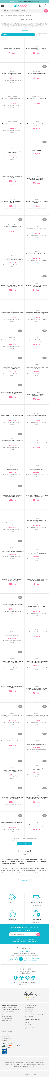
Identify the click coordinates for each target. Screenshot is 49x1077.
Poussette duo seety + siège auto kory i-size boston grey (36, 416)
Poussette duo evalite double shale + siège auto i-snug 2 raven (12, 367)
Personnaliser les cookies (8, 1011)
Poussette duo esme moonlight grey (36, 73)
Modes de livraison (6, 1014)
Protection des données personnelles (10, 1009)
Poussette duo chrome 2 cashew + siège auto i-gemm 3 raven (12, 798)
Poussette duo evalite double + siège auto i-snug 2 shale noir (12, 151)
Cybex (12, 861)
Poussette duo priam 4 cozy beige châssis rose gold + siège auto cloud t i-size (37, 313)
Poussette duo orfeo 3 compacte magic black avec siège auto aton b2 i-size (36, 743)
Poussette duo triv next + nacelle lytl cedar (37, 631)
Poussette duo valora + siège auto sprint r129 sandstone (36, 286)
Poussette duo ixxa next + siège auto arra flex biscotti (12, 687)
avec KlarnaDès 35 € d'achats (36, 899)
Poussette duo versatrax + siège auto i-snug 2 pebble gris (36, 443)
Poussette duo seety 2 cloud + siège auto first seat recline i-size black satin (37, 798)
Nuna (22, 863)
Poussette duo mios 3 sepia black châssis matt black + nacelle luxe (37, 662)
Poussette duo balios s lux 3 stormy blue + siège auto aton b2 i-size (37, 496)
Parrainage (4, 1040)
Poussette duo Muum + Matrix (11, 1060)
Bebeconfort (25, 859)
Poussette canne (30, 1062)
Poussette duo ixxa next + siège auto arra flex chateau (12, 393)
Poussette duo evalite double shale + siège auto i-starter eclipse (12, 496)
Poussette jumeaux (39, 1062)
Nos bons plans (29, 1009)
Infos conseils (5, 1035)
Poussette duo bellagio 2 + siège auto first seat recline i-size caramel (12, 662)
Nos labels (27, 1022)
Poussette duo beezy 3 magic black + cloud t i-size (36, 521)
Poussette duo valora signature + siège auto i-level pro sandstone (36, 229)
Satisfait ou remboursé (7, 1020)
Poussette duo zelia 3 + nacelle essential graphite (12, 202)
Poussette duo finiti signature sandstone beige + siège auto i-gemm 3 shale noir (37, 552)
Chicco (40, 859)
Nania (16, 863)
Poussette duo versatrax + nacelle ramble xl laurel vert (12, 416)
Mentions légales (29, 1013)
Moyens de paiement (7, 1016)
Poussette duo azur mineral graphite (36, 98)
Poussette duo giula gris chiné (12, 48)
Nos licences (28, 1024)
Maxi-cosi (10, 863)
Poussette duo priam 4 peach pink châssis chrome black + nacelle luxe (12, 634)
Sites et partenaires (30, 1020)
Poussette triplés (8, 1064)
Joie (28, 861)
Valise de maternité (6, 1038)
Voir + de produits (24, 843)
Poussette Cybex (18, 1066)
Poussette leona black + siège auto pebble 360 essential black (12, 340)
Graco (18, 861)
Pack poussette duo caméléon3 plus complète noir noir (36, 395)
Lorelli (3, 863)
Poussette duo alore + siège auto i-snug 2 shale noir (37, 202)
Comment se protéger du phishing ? (34, 1014)
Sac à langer (17, 1064)
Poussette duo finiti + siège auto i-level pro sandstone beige (12, 580)
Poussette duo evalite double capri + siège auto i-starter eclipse (37, 340)
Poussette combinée (9, 1062)
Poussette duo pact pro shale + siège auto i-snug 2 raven (37, 367)
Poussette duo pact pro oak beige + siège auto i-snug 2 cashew (12, 313)
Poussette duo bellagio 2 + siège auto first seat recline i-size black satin (37, 716)
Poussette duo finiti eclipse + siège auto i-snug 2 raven (12, 823)
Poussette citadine (20, 1062)
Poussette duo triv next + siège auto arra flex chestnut (12, 441)
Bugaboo (33, 859)
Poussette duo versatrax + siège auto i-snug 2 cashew (36, 768)
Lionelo (43, 861)
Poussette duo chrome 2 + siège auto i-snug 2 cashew (12, 605)
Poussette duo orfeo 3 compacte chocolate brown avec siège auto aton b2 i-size (12, 551)
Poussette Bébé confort (28, 1066)
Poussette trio (24, 854)
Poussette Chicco (31, 1064)
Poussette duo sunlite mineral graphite (12, 98)
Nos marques (28, 1011)
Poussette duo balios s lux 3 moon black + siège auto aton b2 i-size (37, 468)
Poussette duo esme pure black (12, 226)
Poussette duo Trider (24, 1060)
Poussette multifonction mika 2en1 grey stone (12, 74)
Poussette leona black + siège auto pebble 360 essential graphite (12, 716)
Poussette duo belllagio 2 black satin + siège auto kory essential (12, 771)
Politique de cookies (6, 1013)
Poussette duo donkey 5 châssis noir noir (36, 253)
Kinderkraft (34, 861)
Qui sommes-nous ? (30, 1007)
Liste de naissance (6, 1033)
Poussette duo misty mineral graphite (12, 123)
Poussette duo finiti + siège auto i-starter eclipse (12, 741)
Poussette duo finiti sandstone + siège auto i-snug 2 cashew (12, 523)
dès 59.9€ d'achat (12, 899)
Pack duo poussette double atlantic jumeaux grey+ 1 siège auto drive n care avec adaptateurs (12, 259)
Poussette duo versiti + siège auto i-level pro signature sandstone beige (36, 689)
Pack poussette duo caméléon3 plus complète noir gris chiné (36, 179)
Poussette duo (33, 1060)
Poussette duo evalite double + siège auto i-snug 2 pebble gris (12, 286)
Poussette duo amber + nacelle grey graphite (36, 124)
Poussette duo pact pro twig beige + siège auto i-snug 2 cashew (36, 607)
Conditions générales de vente (9, 1007)
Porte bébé (23, 1064)
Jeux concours (5, 1036)
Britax (7, 861)
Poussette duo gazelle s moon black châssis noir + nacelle (12, 468)
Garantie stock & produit (7, 1018)
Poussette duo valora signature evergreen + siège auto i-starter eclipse (37, 825)
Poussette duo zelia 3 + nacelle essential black (12, 177)
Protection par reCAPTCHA (30, 1074)
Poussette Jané (40, 1064)
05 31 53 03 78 (36, 922)
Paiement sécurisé (7, 1043)
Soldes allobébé (29, 1016)
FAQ (26, 1028)
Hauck (23, 861)
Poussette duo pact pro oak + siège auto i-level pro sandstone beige (37, 580)
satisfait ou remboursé (12, 915)
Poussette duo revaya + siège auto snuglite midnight (37, 149)
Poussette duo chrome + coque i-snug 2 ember (36, 49)
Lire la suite (24, 31)
